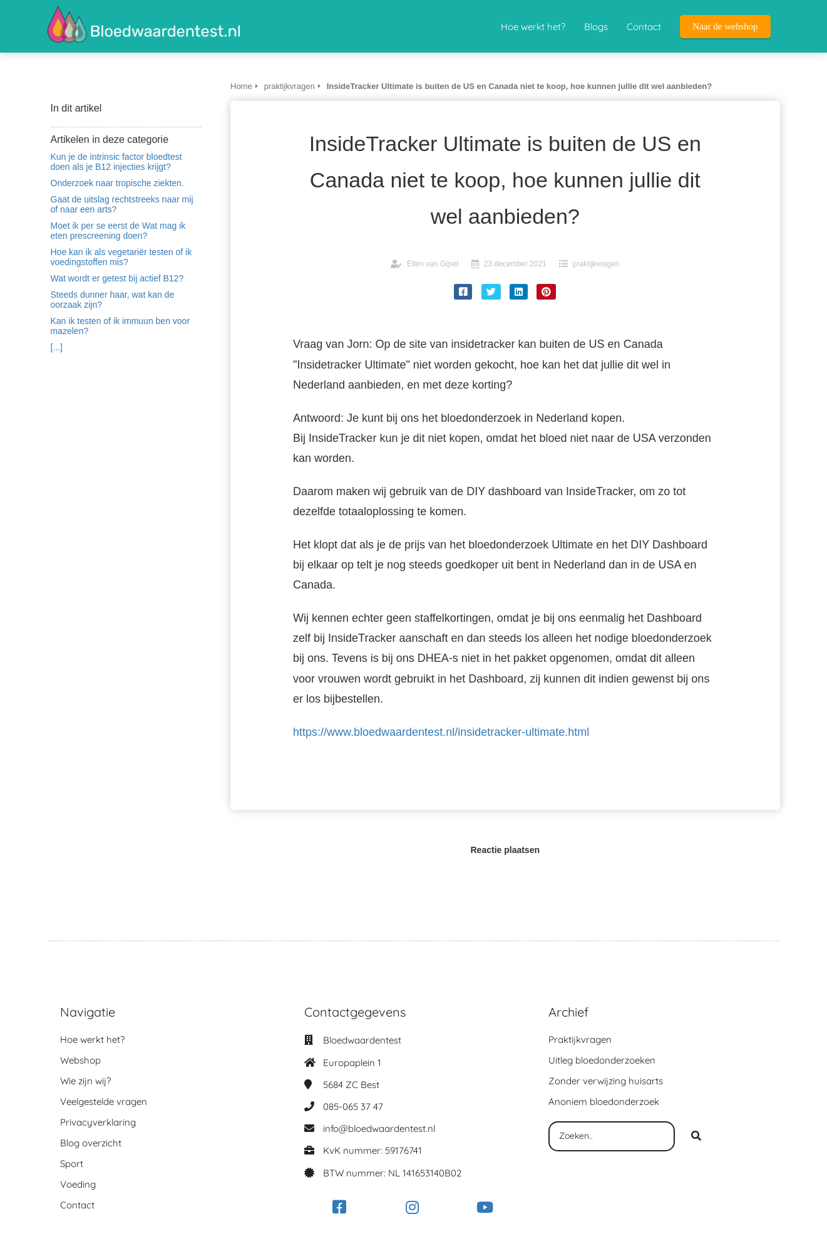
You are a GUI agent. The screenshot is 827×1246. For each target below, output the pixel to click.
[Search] (696, 1136)
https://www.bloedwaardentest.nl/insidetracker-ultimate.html (441, 732)
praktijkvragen (596, 263)
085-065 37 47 (353, 1106)
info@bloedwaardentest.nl (379, 1128)
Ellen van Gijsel (433, 263)
